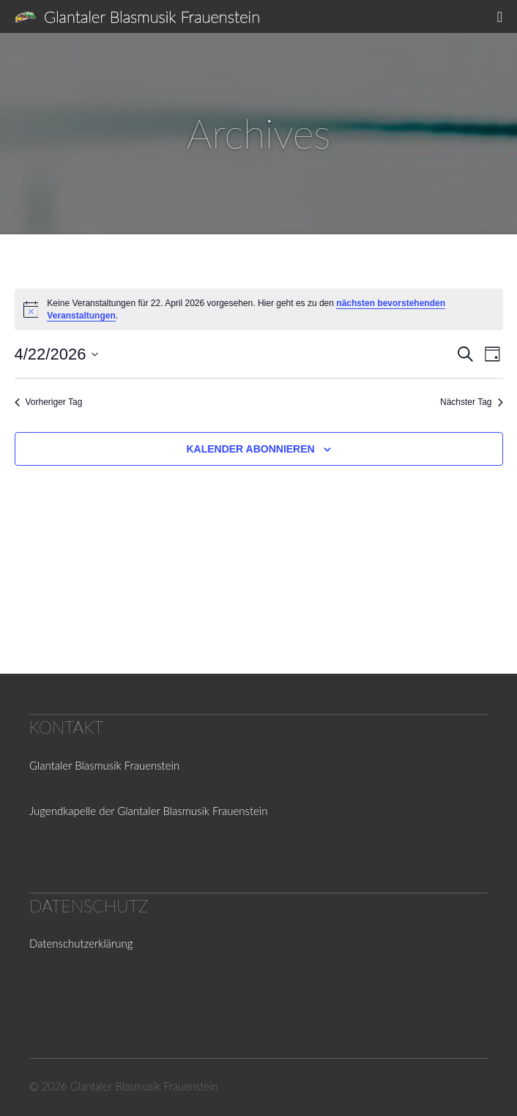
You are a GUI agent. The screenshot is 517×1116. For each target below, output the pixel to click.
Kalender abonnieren (250, 449)
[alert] (259, 309)
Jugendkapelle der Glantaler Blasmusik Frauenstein (148, 810)
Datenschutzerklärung (81, 943)
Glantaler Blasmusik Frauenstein (152, 16)
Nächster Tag (471, 402)
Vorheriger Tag (49, 402)
